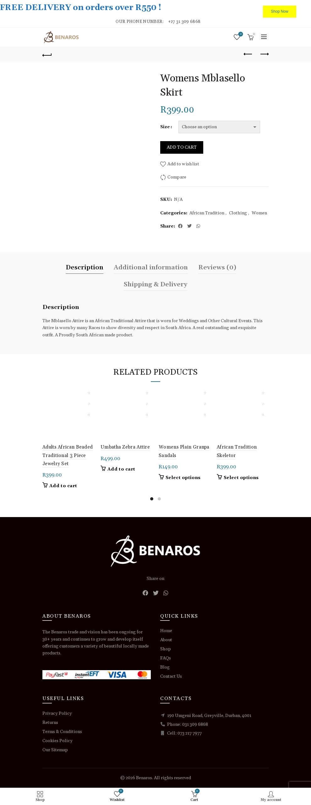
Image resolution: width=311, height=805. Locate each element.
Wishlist (240, 34)
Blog (165, 667)
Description (84, 267)
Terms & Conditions (62, 732)
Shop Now (279, 8)
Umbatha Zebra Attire (125, 447)
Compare (176, 177)
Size (165, 127)
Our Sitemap (55, 750)
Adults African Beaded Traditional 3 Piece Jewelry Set (67, 455)
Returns (50, 722)
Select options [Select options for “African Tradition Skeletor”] (241, 478)
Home (166, 631)
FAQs (165, 658)
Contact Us (171, 676)
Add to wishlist (183, 164)
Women (259, 213)
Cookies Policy (57, 741)
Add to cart (182, 147)
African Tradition (206, 213)
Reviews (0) (217, 267)
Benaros (144, 778)
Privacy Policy (57, 713)
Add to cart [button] (63, 486)
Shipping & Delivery (155, 284)
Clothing (238, 213)
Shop (165, 649)
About (166, 640)
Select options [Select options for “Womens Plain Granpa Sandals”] (183, 478)
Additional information (151, 267)
